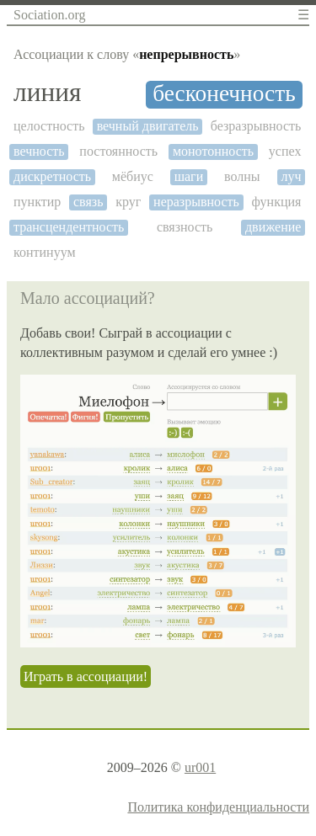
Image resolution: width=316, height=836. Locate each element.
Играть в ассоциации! (85, 676)
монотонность (213, 151)
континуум (44, 252)
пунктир (37, 201)
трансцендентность (68, 227)
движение (273, 227)
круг (128, 201)
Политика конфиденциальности (218, 807)
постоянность (118, 151)
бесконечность (224, 93)
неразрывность (196, 201)
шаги (189, 176)
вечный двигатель (148, 126)
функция (277, 201)
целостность (49, 126)
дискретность (52, 176)
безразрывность (256, 126)
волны (242, 176)
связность (184, 227)
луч (291, 176)
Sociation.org (49, 15)
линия (47, 92)
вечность (39, 151)
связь (88, 201)
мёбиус (132, 176)
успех (285, 151)
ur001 (200, 767)
